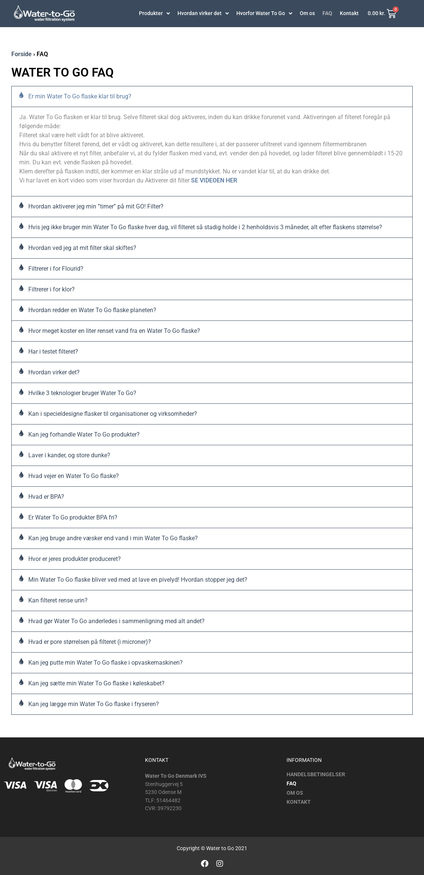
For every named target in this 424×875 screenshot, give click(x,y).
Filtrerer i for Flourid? (55, 268)
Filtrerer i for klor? (51, 289)
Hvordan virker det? (54, 372)
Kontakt (349, 13)
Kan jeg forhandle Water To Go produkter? (84, 434)
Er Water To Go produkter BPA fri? (72, 517)
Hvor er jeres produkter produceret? (74, 558)
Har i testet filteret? (53, 351)
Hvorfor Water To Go (264, 13)
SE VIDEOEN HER (214, 180)
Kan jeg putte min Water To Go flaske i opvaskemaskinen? (105, 662)
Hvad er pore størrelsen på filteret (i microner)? (89, 641)
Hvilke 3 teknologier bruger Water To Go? (82, 393)
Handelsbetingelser (316, 774)
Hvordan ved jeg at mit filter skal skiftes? (82, 247)
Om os (307, 13)
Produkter (154, 13)
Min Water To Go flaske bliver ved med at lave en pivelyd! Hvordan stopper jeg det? (137, 579)
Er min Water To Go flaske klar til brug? (79, 96)
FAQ (327, 13)
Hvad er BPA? (46, 496)
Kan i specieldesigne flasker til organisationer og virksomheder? (112, 413)
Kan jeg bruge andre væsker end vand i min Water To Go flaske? (113, 538)
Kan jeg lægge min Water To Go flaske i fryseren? (93, 704)
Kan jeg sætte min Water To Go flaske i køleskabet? (96, 683)
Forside (21, 54)
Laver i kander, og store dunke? (69, 455)
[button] (212, 96)
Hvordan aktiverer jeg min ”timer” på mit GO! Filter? (95, 206)
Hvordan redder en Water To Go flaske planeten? (92, 310)
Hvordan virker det (203, 13)
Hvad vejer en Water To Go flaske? (73, 476)
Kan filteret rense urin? (58, 600)
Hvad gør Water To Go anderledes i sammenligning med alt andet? (116, 621)
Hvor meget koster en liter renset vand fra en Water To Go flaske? (114, 330)
